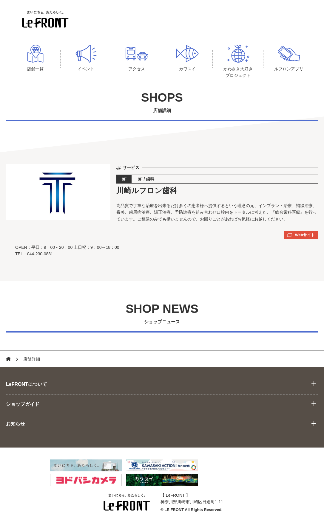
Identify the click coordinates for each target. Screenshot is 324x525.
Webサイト (301, 235)
